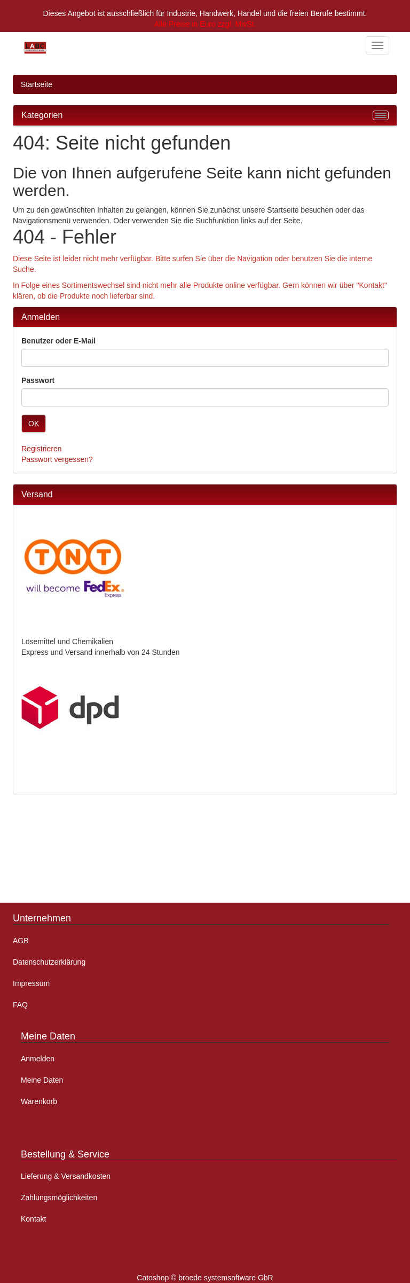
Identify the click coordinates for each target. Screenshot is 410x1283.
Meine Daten (42, 1080)
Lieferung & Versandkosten (66, 1176)
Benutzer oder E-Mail (58, 341)
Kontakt (33, 1219)
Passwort (37, 380)
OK (33, 423)
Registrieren (41, 448)
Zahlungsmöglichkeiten (59, 1197)
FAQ (20, 1004)
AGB (21, 940)
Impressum (31, 983)
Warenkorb (39, 1101)
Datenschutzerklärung (49, 962)
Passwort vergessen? (57, 459)
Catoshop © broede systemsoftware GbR (205, 1277)
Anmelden (37, 1058)
